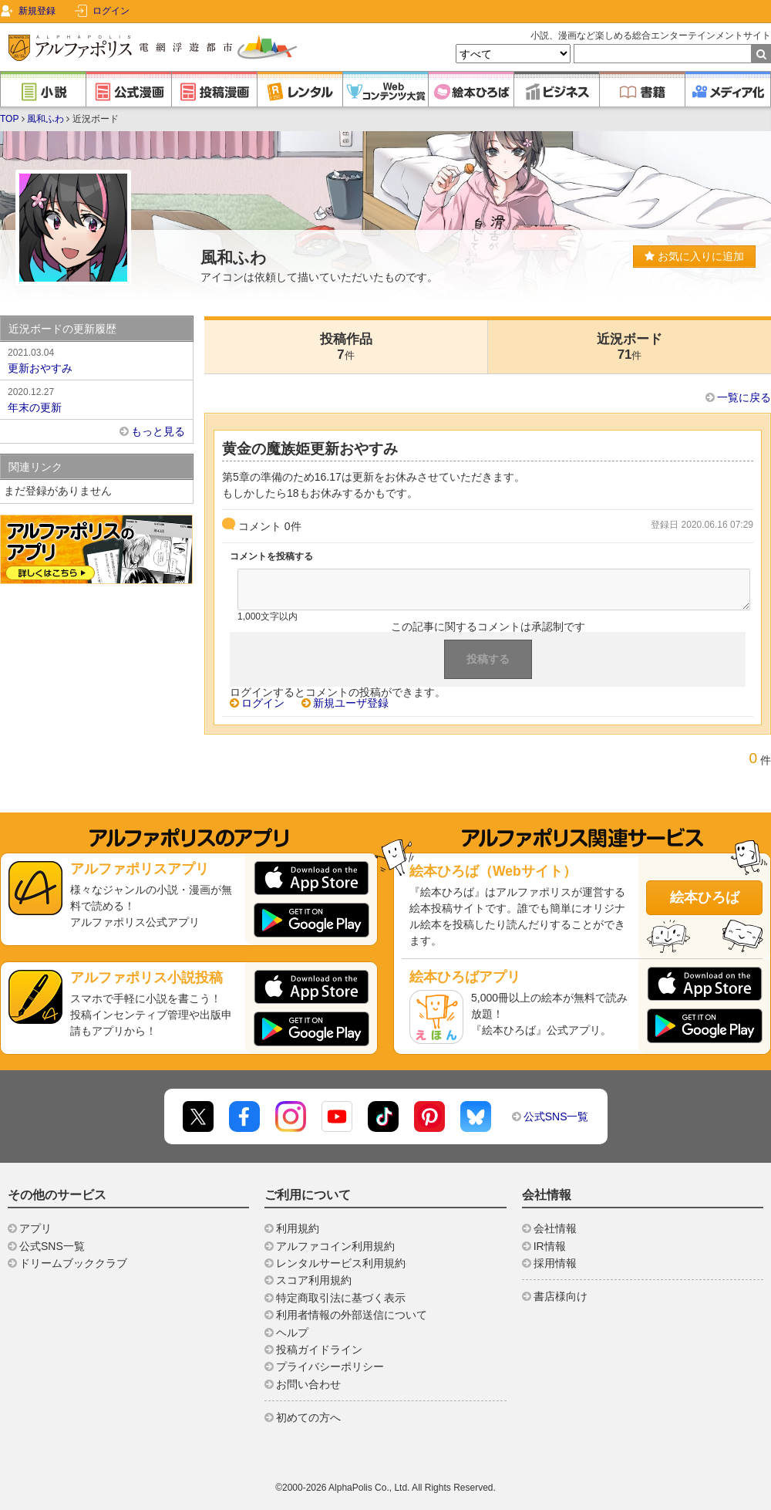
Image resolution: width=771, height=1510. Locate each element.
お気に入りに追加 (694, 256)
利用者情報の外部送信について (351, 1315)
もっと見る (158, 431)
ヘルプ (292, 1332)
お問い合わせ (308, 1384)
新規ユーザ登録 (351, 703)
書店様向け (561, 1296)
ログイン (111, 10)
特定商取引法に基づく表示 (341, 1298)
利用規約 (297, 1228)
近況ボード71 (629, 347)
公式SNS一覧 (556, 1116)
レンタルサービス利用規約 (341, 1263)
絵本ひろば (704, 897)
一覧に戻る (744, 397)
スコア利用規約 (314, 1280)
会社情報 (555, 1228)
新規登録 (37, 10)
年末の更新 (96, 399)
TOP (9, 118)
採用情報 (555, 1263)
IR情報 (550, 1246)
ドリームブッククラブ (73, 1263)
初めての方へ (308, 1417)
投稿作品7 (346, 347)
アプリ (35, 1228)
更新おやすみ (96, 359)
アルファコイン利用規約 (335, 1246)
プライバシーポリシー (330, 1366)
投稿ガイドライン (319, 1349)
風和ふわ (45, 118)
